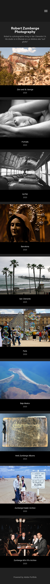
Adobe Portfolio (30, 577)
